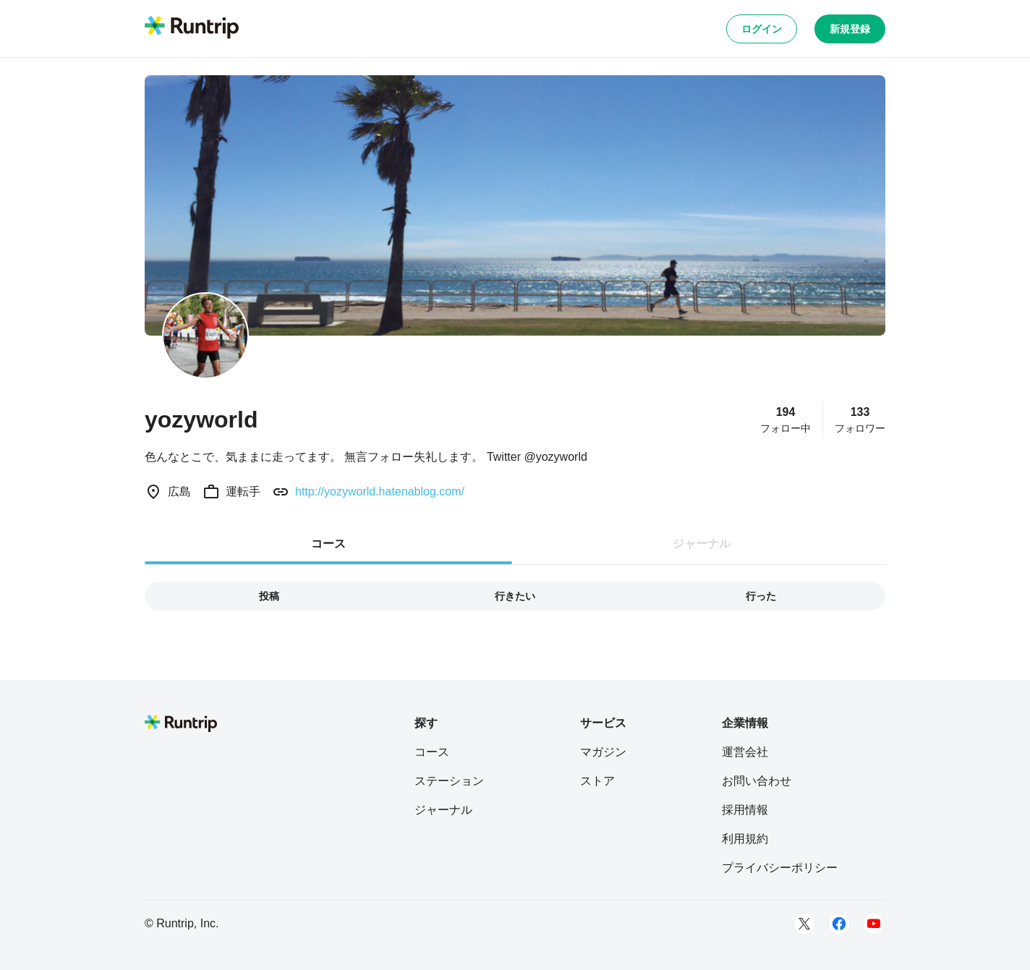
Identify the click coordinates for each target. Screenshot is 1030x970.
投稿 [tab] (269, 596)
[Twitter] (804, 923)
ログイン (761, 29)
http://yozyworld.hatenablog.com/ (379, 491)
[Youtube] (873, 923)
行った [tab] (761, 596)
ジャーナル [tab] (702, 543)
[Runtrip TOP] (192, 28)
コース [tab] (328, 543)
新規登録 (850, 29)
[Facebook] (839, 923)
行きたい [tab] (515, 596)
